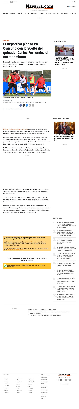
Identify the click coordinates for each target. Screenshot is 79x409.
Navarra (5, 13)
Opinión (20, 13)
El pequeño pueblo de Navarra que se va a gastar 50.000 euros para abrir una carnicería (66, 249)
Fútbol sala (31, 379)
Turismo (44, 396)
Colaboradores (20, 378)
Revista (48, 13)
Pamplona (13, 13)
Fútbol (18, 388)
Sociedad (7, 385)
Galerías (30, 390)
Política (6, 379)
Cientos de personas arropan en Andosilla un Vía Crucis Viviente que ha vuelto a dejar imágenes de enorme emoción (64, 61)
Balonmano (31, 378)
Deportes (34, 13)
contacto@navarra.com (15, 250)
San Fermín (56, 13)
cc (69, 377)
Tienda (44, 399)
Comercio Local (31, 242)
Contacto (44, 377)
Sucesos (7, 381)
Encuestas (19, 381)
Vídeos (30, 392)
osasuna (8, 109)
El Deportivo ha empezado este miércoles (15, 129)
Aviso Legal (45, 390)
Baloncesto (19, 390)
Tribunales (7, 383)
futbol (13, 109)
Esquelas (73, 13)
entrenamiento (19, 109)
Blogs (18, 379)
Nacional (41, 13)
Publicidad (44, 379)
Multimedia (64, 13)
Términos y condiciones (48, 310)
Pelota (18, 392)
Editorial (6, 392)
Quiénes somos (46, 374)
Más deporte (31, 381)
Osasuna (26, 13)
